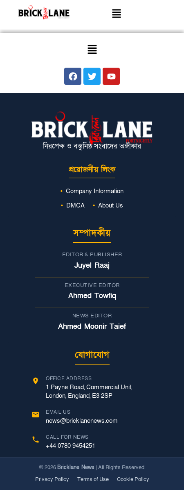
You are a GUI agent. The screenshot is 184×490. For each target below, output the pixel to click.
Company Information (94, 191)
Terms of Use (93, 479)
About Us (110, 205)
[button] (116, 14)
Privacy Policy (52, 479)
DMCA (75, 205)
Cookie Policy (133, 479)
